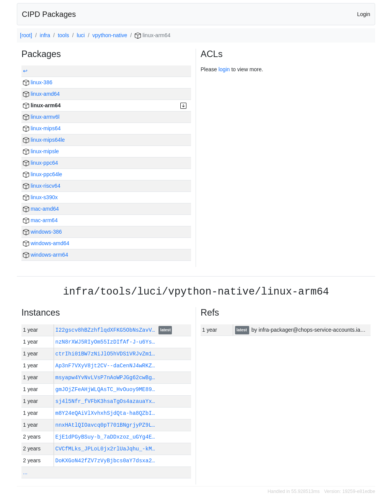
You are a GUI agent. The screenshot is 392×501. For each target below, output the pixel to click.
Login (363, 14)
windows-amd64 (46, 243)
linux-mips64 (41, 128)
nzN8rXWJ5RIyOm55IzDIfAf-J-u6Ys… (105, 341)
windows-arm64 (45, 255)
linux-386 (37, 82)
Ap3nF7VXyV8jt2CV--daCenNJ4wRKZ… (105, 365)
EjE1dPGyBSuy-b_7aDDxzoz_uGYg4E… (105, 436)
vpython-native (109, 35)
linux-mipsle (41, 151)
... (25, 472)
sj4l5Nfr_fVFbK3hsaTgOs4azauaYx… (105, 401)
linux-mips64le (44, 140)
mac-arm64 (40, 220)
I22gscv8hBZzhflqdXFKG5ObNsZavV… (107, 330)
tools (63, 35)
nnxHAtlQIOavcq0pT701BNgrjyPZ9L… (105, 425)
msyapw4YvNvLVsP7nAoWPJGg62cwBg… (105, 377)
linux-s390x (40, 197)
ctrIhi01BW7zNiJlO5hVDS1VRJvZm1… (105, 353)
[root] (26, 35)
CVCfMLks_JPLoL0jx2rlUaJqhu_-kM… (105, 448)
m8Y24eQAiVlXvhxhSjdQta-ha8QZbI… (105, 413)
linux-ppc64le (42, 174)
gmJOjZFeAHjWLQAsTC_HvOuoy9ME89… (105, 389)
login (224, 69)
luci (81, 35)
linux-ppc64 (40, 163)
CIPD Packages (49, 14)
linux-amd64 (41, 94)
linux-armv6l (41, 117)
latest (165, 330)
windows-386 (42, 232)
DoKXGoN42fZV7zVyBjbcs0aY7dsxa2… (105, 460)
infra (45, 35)
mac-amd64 (41, 209)
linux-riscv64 (41, 186)
